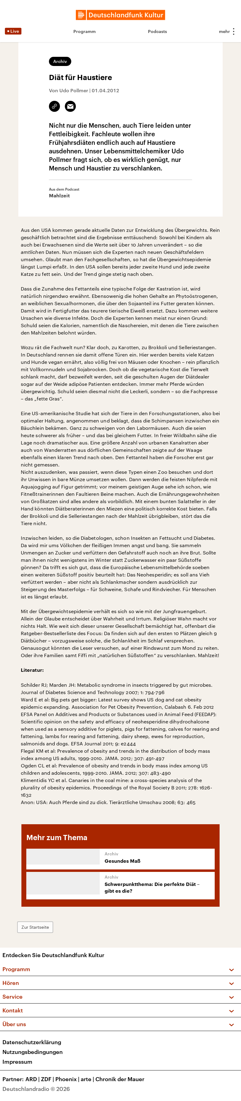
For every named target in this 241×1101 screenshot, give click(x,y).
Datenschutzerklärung (31, 1042)
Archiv (60, 61)
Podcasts (157, 31)
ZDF (48, 1079)
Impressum (17, 1061)
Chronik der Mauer (119, 1079)
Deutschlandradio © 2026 (36, 1088)
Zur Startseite (35, 927)
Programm (84, 31)
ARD (33, 1079)
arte (88, 1079)
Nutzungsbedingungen (32, 1051)
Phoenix (68, 1079)
